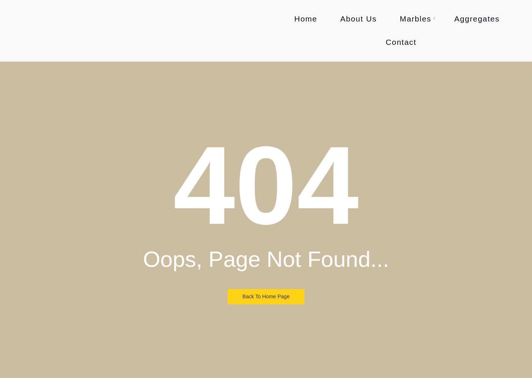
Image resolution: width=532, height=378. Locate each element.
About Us (358, 18)
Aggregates (476, 18)
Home (305, 18)
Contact (401, 42)
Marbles (418, 18)
